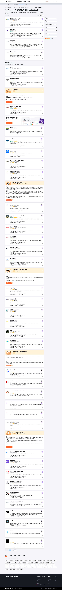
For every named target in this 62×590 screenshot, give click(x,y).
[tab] (6, 556)
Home (6, 7)
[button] (51, 1)
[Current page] (15, 550)
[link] (24, 1)
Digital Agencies (10, 7)
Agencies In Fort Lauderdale (18, 7)
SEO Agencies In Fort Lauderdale (28, 7)
